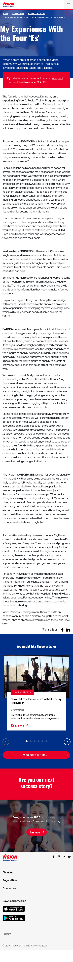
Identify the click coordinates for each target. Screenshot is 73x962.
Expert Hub (18, 13)
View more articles (35, 755)
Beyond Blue (10, 880)
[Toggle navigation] (68, 4)
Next (67, 741)
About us (8, 872)
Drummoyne (17, 709)
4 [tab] (38, 741)
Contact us (9, 888)
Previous (5, 741)
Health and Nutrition (22, 692)
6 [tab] (46, 741)
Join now (35, 832)
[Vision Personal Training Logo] (8, 4)
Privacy (7, 933)
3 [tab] (35, 741)
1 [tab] (27, 741)
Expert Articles (36, 13)
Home (5, 13)
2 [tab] (31, 741)
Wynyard (57, 78)
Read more (17, 725)
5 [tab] (42, 741)
